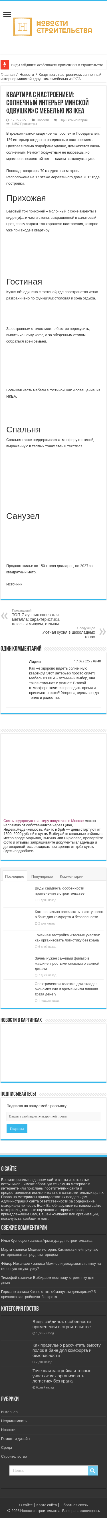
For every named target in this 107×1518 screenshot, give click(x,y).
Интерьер (9, 1412)
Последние (14, 876)
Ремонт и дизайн (15, 1438)
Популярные (42, 876)
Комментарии (71, 876)
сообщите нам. (36, 1218)
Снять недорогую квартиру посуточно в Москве (43, 821)
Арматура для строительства (67, 1240)
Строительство (14, 1456)
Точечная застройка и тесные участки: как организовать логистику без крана (62, 1376)
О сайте (26, 1505)
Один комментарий (74, 120)
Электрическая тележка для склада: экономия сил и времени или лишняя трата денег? (66, 989)
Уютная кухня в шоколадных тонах (66, 632)
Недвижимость (14, 1421)
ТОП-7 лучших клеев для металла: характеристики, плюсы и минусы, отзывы (41, 617)
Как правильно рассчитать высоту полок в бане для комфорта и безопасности (67, 1350)
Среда (6, 1447)
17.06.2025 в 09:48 (87, 661)
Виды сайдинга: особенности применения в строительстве (57, 65)
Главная (8, 74)
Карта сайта (47, 1505)
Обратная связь (74, 1505)
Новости (26, 74)
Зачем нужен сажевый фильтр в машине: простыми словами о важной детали (67, 963)
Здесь (8, 851)
